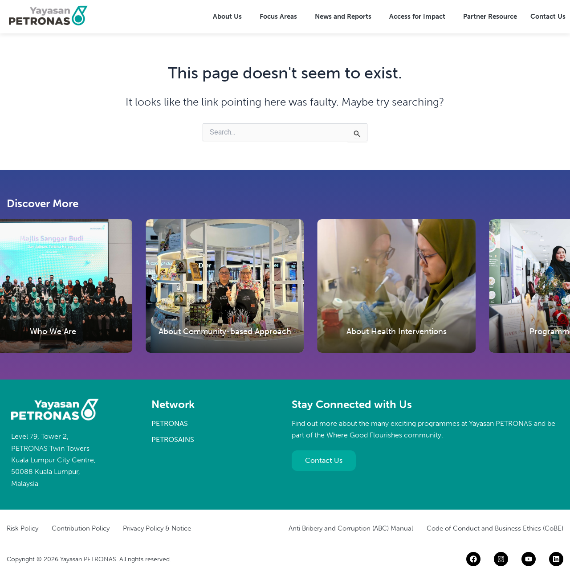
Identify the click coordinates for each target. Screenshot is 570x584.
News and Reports (343, 16)
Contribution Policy (81, 528)
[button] (229, 16)
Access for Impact (417, 16)
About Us (227, 16)
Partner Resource (490, 16)
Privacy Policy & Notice (157, 528)
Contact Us (548, 16)
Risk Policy (22, 528)
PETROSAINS (172, 439)
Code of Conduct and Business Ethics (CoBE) (495, 528)
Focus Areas (278, 16)
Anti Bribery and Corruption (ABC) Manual (351, 528)
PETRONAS (169, 423)
